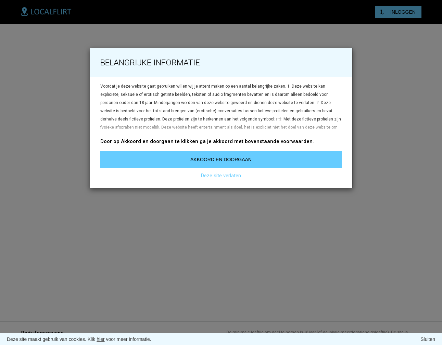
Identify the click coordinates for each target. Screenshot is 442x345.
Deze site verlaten (221, 175)
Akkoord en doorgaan (221, 159)
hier (100, 339)
